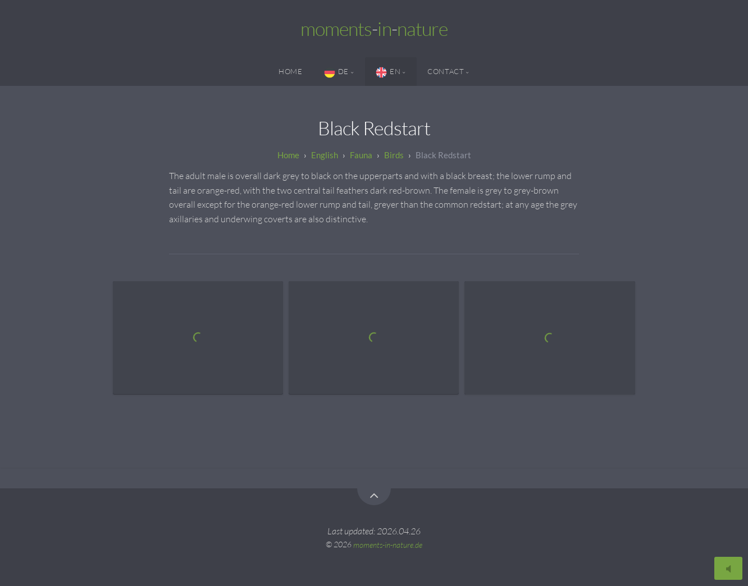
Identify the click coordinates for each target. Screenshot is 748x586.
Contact (445, 71)
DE (336, 72)
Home (291, 71)
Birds (394, 155)
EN (388, 72)
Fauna (361, 155)
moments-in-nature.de (387, 544)
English (324, 155)
